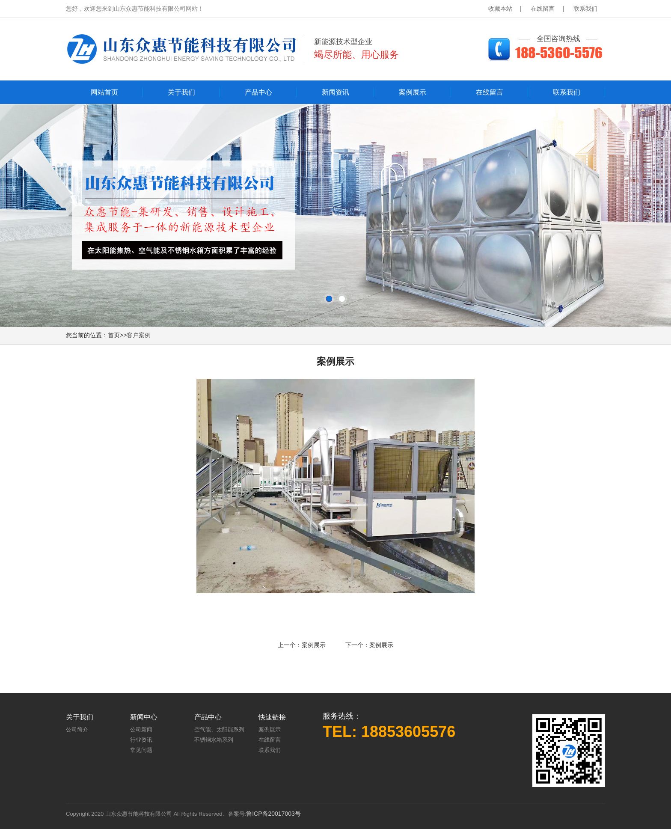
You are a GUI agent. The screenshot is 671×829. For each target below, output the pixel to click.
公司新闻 (141, 729)
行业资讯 (141, 740)
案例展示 (412, 92)
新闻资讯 (335, 92)
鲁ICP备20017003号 (273, 813)
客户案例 (139, 335)
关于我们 (181, 92)
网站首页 (104, 92)
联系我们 (585, 8)
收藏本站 (500, 8)
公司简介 (77, 729)
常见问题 (141, 750)
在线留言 (543, 8)
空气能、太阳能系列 (219, 729)
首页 (114, 335)
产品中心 (258, 92)
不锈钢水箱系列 (213, 740)
